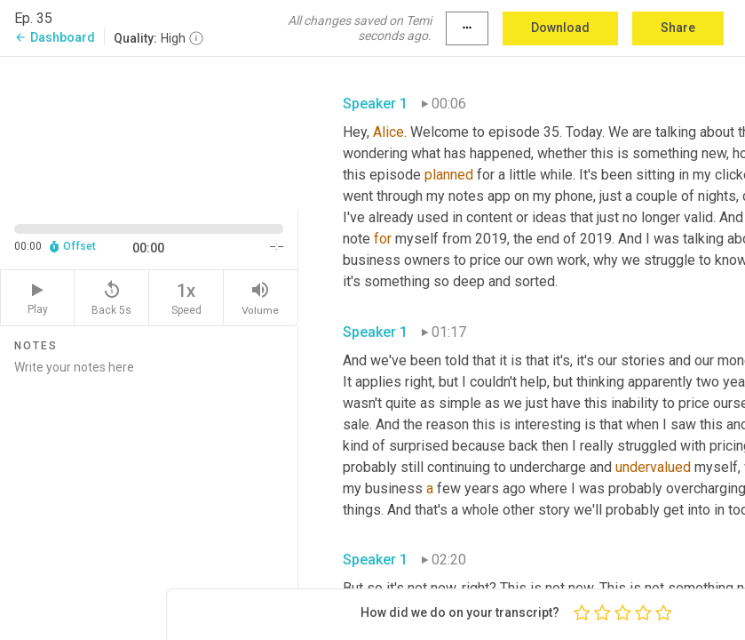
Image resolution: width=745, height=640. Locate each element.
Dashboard (54, 37)
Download (560, 27)
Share (678, 27)
